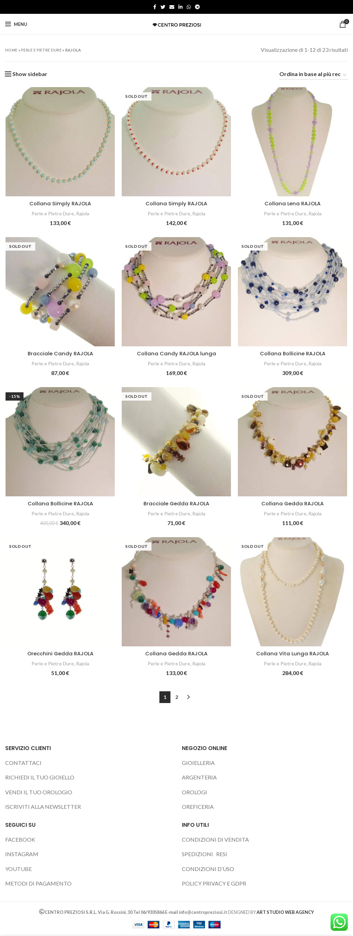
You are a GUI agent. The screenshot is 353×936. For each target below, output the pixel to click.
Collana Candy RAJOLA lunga (177, 354)
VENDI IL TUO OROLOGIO (38, 792)
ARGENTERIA (199, 778)
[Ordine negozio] (313, 75)
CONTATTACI (23, 763)
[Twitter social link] (162, 6)
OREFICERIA (198, 807)
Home (11, 50)
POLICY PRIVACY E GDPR (214, 884)
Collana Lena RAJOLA (293, 204)
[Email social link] (171, 6)
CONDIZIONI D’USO (208, 869)
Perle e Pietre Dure (41, 50)
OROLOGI (194, 792)
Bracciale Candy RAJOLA (60, 354)
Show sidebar (29, 74)
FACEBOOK (20, 840)
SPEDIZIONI (197, 854)
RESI (221, 854)
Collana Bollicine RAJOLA (293, 354)
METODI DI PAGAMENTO (38, 884)
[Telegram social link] (197, 6)
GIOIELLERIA (198, 763)
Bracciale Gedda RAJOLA (177, 504)
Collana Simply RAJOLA (60, 204)
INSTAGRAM (21, 854)
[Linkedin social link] (180, 6)
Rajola (83, 213)
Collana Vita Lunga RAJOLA (293, 654)
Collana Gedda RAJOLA (293, 504)
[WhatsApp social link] (189, 6)
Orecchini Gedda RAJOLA (60, 654)
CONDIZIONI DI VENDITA (215, 840)
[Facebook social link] (154, 6)
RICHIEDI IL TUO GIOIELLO (39, 778)
